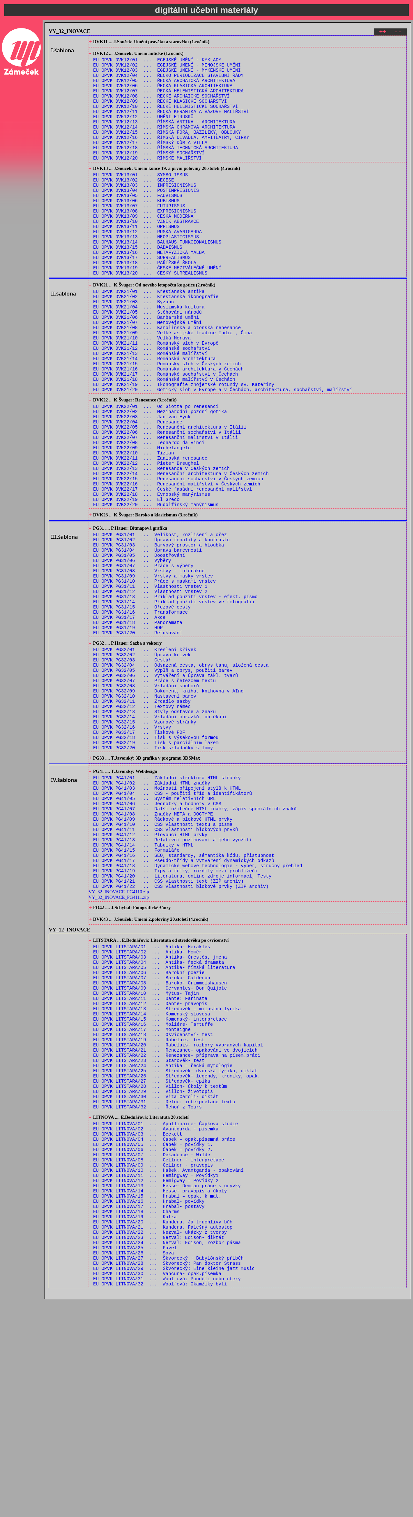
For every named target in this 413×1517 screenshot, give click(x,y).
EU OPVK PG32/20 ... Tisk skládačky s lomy (153, 874)
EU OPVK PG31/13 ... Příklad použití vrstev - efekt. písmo (175, 695)
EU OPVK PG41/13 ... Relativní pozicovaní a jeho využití (172, 981)
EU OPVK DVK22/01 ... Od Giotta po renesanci (156, 472)
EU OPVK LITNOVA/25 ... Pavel (135, 1458)
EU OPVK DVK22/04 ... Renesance (137, 490)
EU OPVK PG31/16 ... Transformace (140, 714)
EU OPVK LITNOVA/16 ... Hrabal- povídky (149, 1403)
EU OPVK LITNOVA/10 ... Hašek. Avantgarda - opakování (168, 1366)
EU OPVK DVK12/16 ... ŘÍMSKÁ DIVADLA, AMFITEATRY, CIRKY (171, 155)
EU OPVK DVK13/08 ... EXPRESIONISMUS (144, 242)
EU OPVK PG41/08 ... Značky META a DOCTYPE (153, 951)
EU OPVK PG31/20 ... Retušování (137, 738)
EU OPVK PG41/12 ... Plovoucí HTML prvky (150, 975)
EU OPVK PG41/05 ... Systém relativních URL (154, 932)
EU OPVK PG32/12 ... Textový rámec (142, 825)
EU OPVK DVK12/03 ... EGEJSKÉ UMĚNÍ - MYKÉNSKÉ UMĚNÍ (167, 75)
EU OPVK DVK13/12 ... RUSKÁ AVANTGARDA (147, 266)
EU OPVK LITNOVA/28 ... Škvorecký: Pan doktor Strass (167, 1477)
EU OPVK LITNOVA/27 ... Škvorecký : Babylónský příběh (168, 1471)
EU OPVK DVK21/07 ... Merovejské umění (147, 373)
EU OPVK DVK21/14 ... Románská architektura (154, 416)
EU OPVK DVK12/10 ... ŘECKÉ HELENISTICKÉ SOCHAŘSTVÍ (165, 118)
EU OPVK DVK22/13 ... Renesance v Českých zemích (161, 545)
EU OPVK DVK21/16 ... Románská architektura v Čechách (168, 428)
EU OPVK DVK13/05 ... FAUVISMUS (137, 223)
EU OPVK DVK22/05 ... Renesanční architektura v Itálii (170, 496)
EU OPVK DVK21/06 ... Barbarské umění (146, 367)
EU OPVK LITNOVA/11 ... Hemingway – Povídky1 (156, 1372)
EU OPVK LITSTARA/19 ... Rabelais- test (149, 1212)
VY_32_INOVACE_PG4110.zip (118, 1042)
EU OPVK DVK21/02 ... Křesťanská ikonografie (156, 342)
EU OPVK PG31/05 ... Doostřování (139, 646)
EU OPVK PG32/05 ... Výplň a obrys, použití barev (163, 782)
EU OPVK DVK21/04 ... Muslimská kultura (149, 354)
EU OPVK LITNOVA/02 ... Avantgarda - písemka (156, 1317)
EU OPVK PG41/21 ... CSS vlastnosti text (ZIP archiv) (168, 1030)
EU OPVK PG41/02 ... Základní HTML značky (151, 914)
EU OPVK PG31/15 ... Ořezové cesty (142, 708)
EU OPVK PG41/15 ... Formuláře (136, 994)
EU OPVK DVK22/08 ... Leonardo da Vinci (149, 515)
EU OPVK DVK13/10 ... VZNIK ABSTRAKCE (146, 254)
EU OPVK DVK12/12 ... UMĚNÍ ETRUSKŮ (143, 131)
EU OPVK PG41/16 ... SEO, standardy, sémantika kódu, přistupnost (183, 1000)
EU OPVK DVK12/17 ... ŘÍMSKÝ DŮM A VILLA (150, 161)
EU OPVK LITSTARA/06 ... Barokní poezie (149, 1132)
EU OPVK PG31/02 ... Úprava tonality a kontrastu (161, 628)
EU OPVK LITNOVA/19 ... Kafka (135, 1421)
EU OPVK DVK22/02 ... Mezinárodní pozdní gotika (160, 478)
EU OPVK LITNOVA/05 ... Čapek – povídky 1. (153, 1336)
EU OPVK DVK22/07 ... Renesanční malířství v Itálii (165, 508)
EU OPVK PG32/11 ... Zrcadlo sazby (142, 819)
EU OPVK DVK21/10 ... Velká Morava (142, 391)
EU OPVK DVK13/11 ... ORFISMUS (136, 260)
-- (398, 32)
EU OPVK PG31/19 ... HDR (128, 732)
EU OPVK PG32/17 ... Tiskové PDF (139, 856)
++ (383, 32)
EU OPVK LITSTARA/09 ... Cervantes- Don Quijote (160, 1151)
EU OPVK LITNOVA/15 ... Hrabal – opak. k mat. (157, 1397)
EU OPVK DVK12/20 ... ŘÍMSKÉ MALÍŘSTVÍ (147, 180)
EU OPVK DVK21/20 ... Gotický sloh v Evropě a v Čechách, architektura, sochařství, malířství (222, 453)
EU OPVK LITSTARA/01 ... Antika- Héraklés (151, 1102)
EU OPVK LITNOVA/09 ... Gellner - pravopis (153, 1360)
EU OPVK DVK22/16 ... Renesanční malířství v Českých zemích (176, 564)
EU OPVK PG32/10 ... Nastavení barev (144, 813)
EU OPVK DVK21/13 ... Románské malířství (150, 410)
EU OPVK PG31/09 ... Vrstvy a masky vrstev (153, 671)
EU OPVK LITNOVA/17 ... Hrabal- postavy (149, 1409)
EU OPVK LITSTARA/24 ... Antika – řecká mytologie (163, 1243)
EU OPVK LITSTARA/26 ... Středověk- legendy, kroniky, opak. (176, 1255)
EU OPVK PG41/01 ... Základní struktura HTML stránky (167, 908)
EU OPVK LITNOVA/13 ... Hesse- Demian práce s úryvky (167, 1385)
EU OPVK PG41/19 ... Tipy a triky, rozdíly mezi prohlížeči (175, 1018)
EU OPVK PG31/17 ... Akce (129, 720)
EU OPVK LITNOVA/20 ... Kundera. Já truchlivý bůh (163, 1428)
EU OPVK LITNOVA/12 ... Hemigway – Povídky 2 (156, 1379)
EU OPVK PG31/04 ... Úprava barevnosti (147, 640)
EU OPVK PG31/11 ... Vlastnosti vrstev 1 (150, 683)
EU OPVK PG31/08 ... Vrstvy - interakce (149, 665)
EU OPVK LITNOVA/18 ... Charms (136, 1415)
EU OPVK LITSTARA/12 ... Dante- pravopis (150, 1169)
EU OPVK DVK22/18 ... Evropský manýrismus (151, 576)
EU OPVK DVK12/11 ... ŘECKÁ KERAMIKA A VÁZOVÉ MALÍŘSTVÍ (171, 124)
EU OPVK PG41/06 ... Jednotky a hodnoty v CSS (157, 938)
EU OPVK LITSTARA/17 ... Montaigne (142, 1200)
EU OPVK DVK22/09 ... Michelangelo (142, 521)
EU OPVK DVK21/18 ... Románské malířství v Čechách (164, 440)
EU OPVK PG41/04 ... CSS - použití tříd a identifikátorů (172, 926)
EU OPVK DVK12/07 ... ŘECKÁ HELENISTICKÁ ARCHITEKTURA (168, 100)
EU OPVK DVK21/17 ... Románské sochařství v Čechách (165, 434)
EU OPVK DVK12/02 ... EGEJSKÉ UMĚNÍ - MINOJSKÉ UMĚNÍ (167, 69)
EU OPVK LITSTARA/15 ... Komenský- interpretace (160, 1188)
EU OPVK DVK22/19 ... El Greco (136, 582)
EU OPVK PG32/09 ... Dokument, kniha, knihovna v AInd (168, 807)
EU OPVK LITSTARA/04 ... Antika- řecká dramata (158, 1120)
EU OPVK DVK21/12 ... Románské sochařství (151, 403)
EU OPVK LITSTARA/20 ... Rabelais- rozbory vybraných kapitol (178, 1218)
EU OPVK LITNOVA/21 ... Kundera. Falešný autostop (163, 1434)
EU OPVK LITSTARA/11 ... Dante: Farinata (150, 1163)
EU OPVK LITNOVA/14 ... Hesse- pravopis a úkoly (160, 1391)
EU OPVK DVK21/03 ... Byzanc (133, 348)
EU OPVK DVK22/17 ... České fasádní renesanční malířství (172, 570)
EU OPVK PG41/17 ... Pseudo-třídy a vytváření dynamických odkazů (183, 1006)
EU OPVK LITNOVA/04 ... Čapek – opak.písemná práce (164, 1329)
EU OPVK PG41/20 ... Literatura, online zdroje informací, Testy (182, 1024)
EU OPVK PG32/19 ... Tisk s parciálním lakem (156, 868)
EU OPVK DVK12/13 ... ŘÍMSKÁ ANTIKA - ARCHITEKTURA (164, 137)
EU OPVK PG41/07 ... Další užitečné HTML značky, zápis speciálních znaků (195, 944)
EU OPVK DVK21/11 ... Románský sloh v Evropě (156, 397)
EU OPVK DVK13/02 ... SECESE (133, 205)
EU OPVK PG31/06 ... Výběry (132, 652)
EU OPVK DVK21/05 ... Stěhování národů (147, 361)
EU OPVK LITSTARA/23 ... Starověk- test (149, 1237)
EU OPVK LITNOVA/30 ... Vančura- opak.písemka (157, 1489)
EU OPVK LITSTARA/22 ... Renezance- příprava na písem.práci (176, 1231)
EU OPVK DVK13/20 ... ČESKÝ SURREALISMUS (150, 315)
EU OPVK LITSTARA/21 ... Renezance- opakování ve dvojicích (175, 1224)
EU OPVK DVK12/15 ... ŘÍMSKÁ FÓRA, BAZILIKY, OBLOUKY (167, 149)
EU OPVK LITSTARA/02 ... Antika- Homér (147, 1108)
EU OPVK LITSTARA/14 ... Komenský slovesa (151, 1182)
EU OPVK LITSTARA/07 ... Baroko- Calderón (151, 1139)
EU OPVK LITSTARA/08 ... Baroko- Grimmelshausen (160, 1145)
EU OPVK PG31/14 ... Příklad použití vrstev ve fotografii (174, 702)
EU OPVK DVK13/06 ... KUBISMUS (136, 229)
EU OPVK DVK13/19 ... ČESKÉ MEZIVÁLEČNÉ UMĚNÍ (157, 309)
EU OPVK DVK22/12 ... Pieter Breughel (146, 539)
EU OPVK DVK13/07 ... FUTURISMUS (139, 236)
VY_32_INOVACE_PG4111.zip (118, 1047)
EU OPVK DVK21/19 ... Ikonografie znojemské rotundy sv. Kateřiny (183, 446)
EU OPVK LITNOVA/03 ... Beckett (137, 1323)
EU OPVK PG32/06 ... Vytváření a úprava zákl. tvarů (165, 788)
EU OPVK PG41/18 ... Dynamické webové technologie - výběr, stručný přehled (197, 1012)
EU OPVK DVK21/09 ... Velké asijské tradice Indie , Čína (172, 385)
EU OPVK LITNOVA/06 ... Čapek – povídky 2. (153, 1342)
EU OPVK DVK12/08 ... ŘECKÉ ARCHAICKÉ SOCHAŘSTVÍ (161, 106)
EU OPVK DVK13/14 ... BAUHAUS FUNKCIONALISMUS (157, 278)
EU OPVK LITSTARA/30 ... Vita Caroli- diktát (156, 1280)
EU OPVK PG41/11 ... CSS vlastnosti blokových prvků (165, 969)
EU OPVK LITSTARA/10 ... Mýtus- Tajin (146, 1157)
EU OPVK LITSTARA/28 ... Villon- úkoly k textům (160, 1267)
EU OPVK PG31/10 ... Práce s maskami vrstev (154, 677)
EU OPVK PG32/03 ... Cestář (132, 770)
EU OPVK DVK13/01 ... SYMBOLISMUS (140, 199)
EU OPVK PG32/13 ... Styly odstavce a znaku (154, 831)
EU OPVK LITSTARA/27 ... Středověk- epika (151, 1261)
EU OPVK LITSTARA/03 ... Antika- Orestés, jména (160, 1114)
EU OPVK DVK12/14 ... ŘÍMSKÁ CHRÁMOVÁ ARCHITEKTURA (164, 143)
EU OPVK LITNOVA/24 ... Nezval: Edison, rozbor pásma (167, 1452)
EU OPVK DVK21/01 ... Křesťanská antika (149, 336)
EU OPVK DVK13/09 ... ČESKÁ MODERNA (143, 248)
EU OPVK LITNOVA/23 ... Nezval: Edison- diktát (158, 1446)
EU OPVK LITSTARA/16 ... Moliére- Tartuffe (153, 1194)
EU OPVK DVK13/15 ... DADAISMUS (137, 285)
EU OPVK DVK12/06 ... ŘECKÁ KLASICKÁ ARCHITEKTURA (163, 94)
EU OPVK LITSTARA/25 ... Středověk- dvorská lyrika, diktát (175, 1249)
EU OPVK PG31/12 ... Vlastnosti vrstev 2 (150, 689)
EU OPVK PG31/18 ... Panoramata (137, 726)
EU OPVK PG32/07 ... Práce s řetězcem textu (154, 794)
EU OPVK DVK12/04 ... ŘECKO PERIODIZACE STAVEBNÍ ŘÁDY (168, 81)
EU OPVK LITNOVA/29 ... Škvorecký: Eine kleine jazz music (174, 1483)
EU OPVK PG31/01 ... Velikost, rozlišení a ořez (160, 622)
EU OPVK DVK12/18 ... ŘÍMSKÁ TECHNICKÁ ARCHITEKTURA (165, 167)
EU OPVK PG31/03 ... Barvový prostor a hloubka (158, 634)
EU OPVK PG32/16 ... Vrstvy (132, 850)
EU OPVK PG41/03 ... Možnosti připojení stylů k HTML (167, 920)
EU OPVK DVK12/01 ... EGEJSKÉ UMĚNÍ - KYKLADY (157, 63)
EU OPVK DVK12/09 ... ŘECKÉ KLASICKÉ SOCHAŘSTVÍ (160, 112)
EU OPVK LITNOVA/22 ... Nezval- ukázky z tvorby (160, 1440)
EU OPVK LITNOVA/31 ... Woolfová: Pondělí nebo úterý (167, 1495)
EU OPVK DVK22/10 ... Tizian (133, 527)
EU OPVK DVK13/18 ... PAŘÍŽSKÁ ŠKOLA (144, 303)
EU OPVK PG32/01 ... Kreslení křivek (144, 757)
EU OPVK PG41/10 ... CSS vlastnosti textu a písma (163, 963)
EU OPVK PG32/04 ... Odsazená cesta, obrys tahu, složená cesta (181, 776)
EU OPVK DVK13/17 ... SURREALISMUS (142, 297)
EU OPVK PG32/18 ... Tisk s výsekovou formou (156, 862)
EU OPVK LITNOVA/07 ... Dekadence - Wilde (151, 1348)
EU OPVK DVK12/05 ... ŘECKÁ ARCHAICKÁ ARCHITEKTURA (164, 88)
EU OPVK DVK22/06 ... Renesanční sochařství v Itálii (167, 502)
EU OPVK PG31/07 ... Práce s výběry (143, 659)
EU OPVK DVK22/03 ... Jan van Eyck (142, 484)
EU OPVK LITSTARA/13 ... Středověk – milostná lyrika (167, 1175)
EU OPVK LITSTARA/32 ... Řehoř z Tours (147, 1292)
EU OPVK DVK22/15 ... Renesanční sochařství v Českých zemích (178, 558)
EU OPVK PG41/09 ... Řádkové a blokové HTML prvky (163, 957)
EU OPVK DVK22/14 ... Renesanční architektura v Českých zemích (181, 551)
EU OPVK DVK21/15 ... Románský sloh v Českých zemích (167, 422)
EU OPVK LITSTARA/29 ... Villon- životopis (153, 1274)
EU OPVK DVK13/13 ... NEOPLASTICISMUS (146, 272)
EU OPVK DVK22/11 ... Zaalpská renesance (150, 533)
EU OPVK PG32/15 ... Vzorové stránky (144, 843)
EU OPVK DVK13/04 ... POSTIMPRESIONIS (146, 217)
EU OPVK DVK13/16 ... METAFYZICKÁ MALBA (149, 291)
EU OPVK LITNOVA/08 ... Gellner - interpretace (158, 1354)
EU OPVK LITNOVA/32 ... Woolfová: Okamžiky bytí (160, 1501)
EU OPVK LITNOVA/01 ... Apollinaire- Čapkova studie (165, 1311)
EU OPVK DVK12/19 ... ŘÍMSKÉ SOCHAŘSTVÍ (149, 174)
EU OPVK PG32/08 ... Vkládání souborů (146, 800)
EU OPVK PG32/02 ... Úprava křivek (142, 764)
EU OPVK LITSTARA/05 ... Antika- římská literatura (164, 1126)
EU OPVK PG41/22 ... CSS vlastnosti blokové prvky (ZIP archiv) (181, 1037)
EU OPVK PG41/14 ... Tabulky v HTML (143, 987)
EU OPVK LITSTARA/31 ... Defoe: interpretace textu (164, 1286)
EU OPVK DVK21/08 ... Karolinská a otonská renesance (167, 379)
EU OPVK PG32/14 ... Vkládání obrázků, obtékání (160, 837)
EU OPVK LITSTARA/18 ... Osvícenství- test (153, 1206)
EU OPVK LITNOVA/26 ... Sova (133, 1464)
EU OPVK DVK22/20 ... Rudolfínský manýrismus (156, 588)
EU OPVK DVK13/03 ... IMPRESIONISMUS (144, 211)
